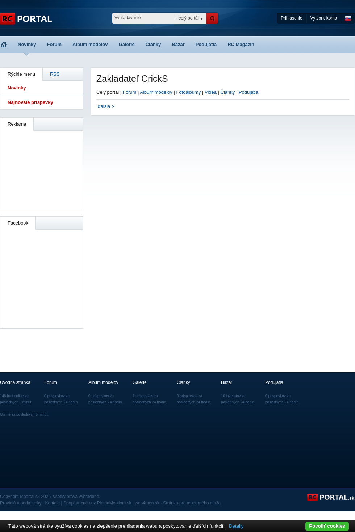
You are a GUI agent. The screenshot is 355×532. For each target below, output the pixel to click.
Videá (211, 92)
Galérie (127, 44)
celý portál (189, 18)
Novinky (27, 44)
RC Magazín (240, 44)
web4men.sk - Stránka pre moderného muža (178, 503)
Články (153, 44)
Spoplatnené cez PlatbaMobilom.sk (97, 503)
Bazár (178, 44)
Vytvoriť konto (323, 18)
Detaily (236, 526)
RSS (55, 74)
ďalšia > (106, 106)
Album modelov (90, 44)
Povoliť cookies (327, 526)
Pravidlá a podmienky (21, 503)
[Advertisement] (42, 169)
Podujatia (206, 44)
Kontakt (52, 503)
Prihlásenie (291, 18)
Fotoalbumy (188, 92)
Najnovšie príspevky (30, 102)
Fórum (54, 44)
